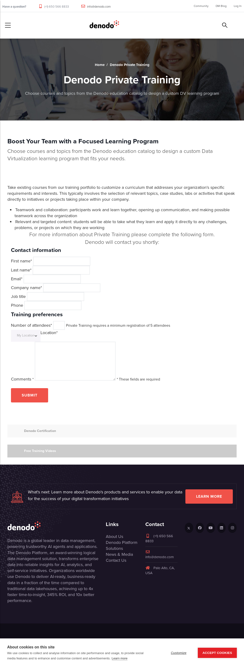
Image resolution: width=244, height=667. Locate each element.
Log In (238, 6)
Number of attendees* (31, 325)
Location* (49, 333)
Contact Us (116, 560)
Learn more (209, 496)
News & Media (119, 554)
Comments (22, 379)
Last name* (21, 270)
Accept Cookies (217, 653)
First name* (21, 261)
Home (100, 64)
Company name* (26, 288)
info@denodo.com (99, 6)
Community (201, 6)
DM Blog (221, 6)
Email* (16, 279)
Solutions (114, 548)
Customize (179, 653)
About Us (114, 536)
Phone (17, 305)
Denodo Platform (121, 542)
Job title (18, 297)
